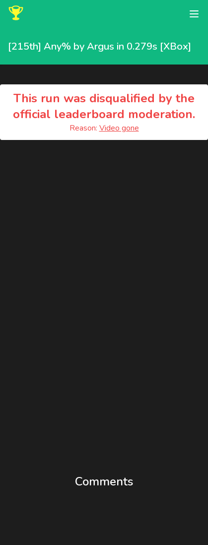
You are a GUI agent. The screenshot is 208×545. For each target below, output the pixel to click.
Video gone (119, 128)
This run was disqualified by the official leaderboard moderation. (104, 106)
